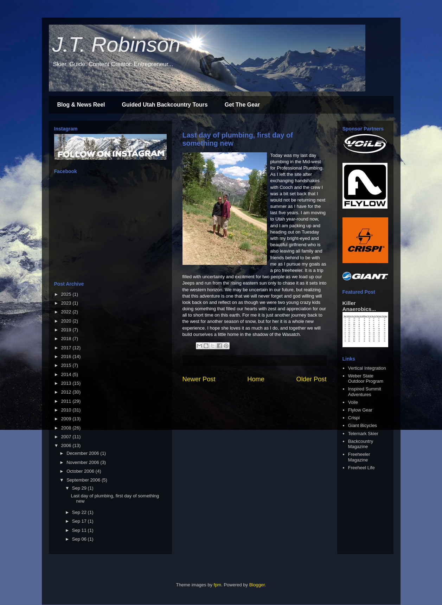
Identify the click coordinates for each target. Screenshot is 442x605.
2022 (67, 311)
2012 (67, 392)
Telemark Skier (363, 433)
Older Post (311, 379)
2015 (67, 365)
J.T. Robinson (116, 44)
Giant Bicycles (362, 425)
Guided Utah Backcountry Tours (165, 105)
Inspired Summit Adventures (364, 391)
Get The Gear (242, 105)
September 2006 (84, 480)
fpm (218, 584)
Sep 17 (80, 521)
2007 (67, 436)
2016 (67, 356)
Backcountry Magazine (360, 444)
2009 (67, 418)
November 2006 (83, 462)
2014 (67, 374)
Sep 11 (80, 530)
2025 (67, 294)
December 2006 (83, 453)
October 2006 (80, 471)
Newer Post (199, 379)
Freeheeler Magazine (359, 457)
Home (255, 379)
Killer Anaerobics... (359, 306)
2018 (67, 338)
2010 (67, 410)
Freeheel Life (361, 467)
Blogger (257, 584)
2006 (67, 445)
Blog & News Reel (81, 105)
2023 (67, 303)
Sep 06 (80, 539)
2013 (67, 383)
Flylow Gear (360, 410)
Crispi (354, 417)
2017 (67, 347)
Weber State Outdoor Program (365, 378)
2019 (67, 329)
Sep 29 (80, 488)
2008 (67, 428)
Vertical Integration (367, 368)
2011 (67, 401)
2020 (67, 321)
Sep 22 (80, 512)
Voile (353, 402)
